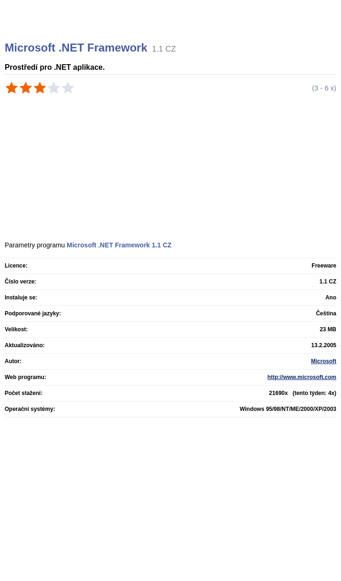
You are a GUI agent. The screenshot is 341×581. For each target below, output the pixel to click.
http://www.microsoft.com (301, 377)
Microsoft (323, 361)
